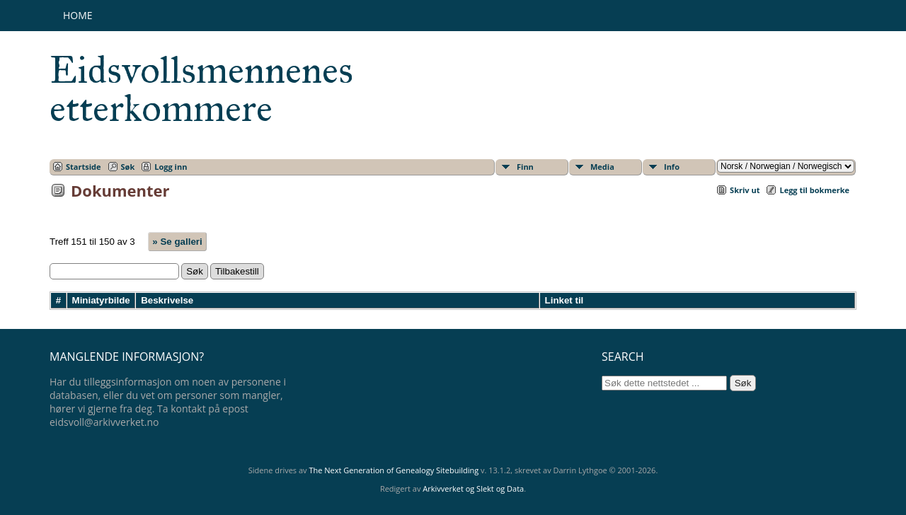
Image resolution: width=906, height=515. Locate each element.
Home (78, 15)
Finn (525, 166)
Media (602, 166)
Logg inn (170, 166)
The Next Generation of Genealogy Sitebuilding (393, 470)
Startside (83, 166)
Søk (128, 166)
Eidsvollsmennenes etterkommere (201, 89)
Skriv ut (744, 190)
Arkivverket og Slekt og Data (473, 488)
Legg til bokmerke (814, 190)
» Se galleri (177, 241)
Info (672, 166)
